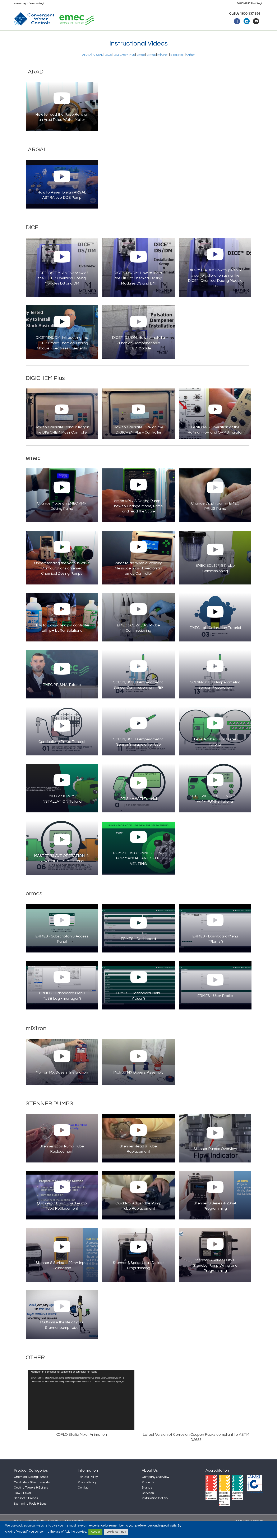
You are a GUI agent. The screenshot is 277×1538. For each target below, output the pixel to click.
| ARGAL (97, 66)
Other (190, 66)
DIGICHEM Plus (124, 66)
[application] (81, 1411)
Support (120, 36)
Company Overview (155, 1488)
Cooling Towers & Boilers (31, 1498)
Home (22, 36)
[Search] (259, 35)
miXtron (162, 66)
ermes (151, 66)
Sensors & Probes (26, 1509)
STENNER (177, 66)
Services (148, 1504)
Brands (147, 1498)
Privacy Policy (87, 1493)
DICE (108, 66)
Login (21, 3)
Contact (143, 36)
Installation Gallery (155, 1509)
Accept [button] (95, 1531)
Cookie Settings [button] (116, 1531)
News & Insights (95, 36)
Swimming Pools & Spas (30, 1514)
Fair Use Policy (88, 1488)
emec (141, 66)
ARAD (86, 66)
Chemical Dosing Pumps (31, 1488)
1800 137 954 (250, 13)
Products (65, 36)
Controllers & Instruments (32, 1493)
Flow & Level (22, 1504)
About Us (40, 36)
